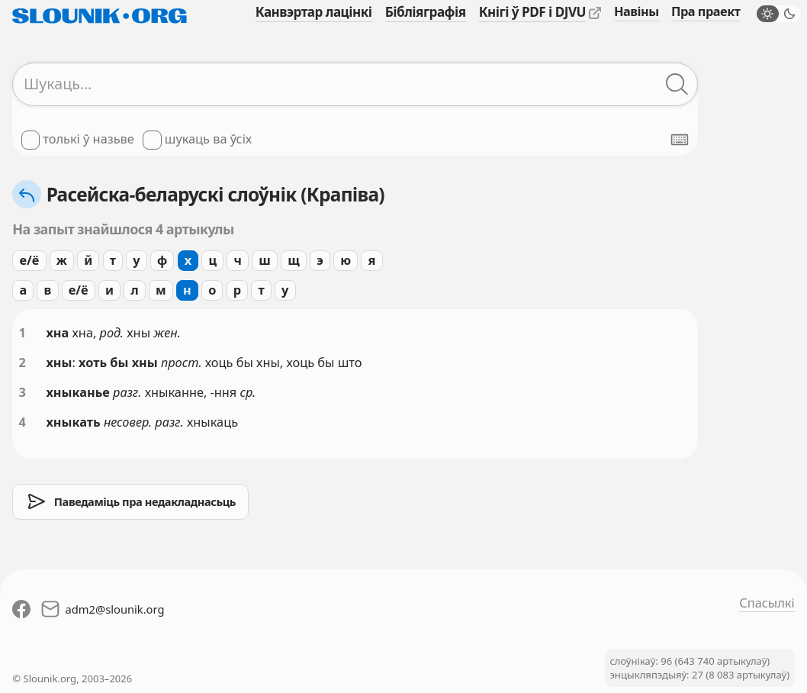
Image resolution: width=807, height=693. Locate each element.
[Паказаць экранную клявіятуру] (679, 140)
